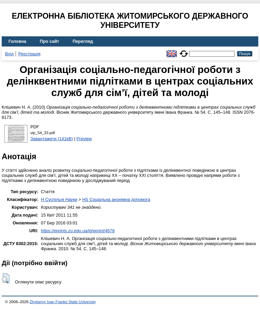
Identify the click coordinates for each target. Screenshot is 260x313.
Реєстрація (29, 53)
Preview (84, 138)
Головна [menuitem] (17, 41)
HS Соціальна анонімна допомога (116, 199)
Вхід (9, 53)
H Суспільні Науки (59, 199)
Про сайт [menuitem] (49, 41)
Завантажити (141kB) (51, 138)
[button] (5, 278)
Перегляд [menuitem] (83, 41)
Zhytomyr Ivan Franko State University (63, 302)
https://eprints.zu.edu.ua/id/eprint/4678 (78, 230)
